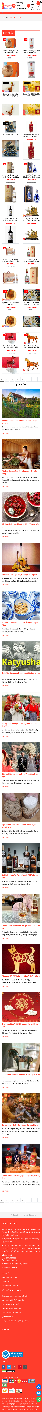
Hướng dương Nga (31, 1406)
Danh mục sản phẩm (9, 1277)
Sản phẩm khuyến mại (10, 1286)
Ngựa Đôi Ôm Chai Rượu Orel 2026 (10, 303)
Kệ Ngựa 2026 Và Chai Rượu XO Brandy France (31, 219)
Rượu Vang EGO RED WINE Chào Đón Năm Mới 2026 (10, 219)
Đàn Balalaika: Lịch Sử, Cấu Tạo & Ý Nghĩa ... (20, 575)
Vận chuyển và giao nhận (11, 1304)
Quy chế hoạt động (8, 1317)
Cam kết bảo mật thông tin (11, 1308)
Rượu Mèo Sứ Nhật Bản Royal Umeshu (31, 95)
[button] (10, 1215)
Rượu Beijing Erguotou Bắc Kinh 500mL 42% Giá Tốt (31, 135)
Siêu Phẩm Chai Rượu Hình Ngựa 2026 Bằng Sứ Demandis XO (31, 303)
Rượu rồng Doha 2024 (10, 134)
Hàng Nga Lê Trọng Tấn (9, 1398)
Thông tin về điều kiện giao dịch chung (15, 1321)
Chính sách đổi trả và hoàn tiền (13, 1300)
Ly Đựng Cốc (9, 1409)
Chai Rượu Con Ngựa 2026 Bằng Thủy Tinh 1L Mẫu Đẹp (10, 347)
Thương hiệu (6, 1281)
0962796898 (21, 8)
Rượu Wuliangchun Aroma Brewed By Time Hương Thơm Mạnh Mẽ (32, 260)
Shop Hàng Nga (18, 1401)
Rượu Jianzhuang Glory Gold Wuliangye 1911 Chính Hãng (10, 176)
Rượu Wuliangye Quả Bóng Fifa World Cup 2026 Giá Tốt (10, 51)
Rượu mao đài (29, 1409)
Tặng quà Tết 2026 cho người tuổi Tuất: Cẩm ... (21, 976)
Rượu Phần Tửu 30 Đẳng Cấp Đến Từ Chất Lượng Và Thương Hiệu (31, 176)
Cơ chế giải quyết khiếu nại (11, 1312)
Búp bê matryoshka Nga (18, 1406)
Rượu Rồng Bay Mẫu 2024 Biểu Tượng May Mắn (10, 95)
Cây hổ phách (20, 1404)
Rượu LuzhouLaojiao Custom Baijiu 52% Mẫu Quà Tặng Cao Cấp (10, 260)
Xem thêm (5, 433)
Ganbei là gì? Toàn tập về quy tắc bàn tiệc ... (20, 1125)
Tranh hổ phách (29, 1404)
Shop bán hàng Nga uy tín (24, 1398)
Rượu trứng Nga (10, 1404)
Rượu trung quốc (19, 1409)
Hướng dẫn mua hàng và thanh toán (15, 1296)
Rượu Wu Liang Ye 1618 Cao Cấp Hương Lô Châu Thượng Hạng (31, 51)
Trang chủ (5, 18)
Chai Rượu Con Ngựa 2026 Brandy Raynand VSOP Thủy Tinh (31, 347)
